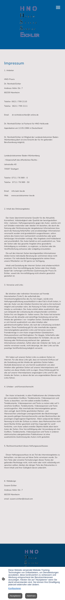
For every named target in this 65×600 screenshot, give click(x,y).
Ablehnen (31, 596)
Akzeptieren (15, 596)
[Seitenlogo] (29, 21)
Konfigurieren (14, 588)
